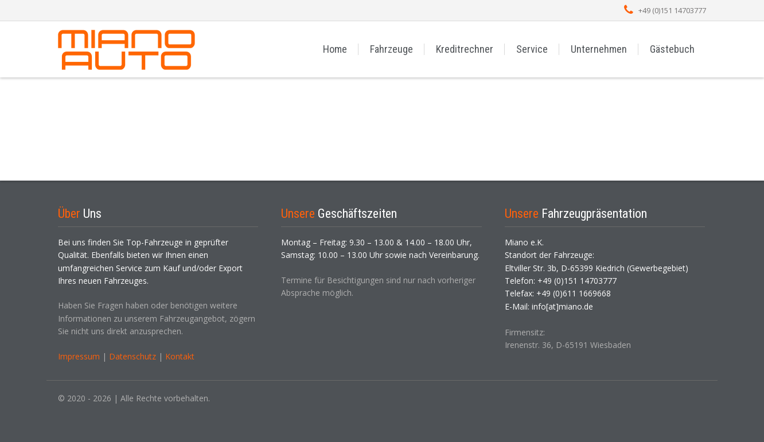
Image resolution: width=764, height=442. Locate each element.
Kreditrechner (464, 49)
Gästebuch (672, 49)
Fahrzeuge (391, 49)
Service (532, 49)
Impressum (79, 356)
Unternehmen (599, 49)
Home (335, 49)
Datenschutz (132, 356)
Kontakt (179, 356)
